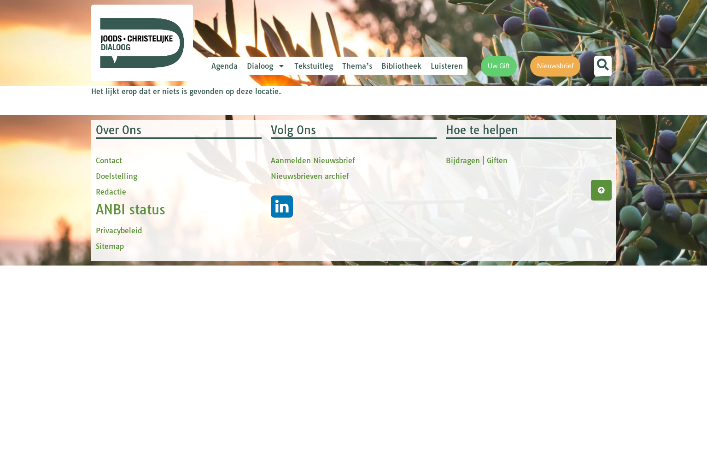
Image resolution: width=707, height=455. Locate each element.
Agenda (224, 66)
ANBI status (130, 399)
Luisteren (447, 66)
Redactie (111, 381)
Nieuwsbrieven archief (310, 365)
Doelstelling (116, 365)
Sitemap (110, 435)
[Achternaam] (291, 236)
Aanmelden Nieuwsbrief (313, 350)
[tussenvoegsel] (291, 206)
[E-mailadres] (291, 145)
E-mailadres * (252, 130)
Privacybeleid (119, 420)
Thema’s (357, 66)
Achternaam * (252, 222)
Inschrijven (292, 261)
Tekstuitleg (313, 66)
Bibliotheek (401, 66)
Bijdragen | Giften (477, 350)
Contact (109, 350)
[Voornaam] (291, 175)
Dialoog (266, 66)
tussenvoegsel (254, 192)
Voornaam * (250, 161)
